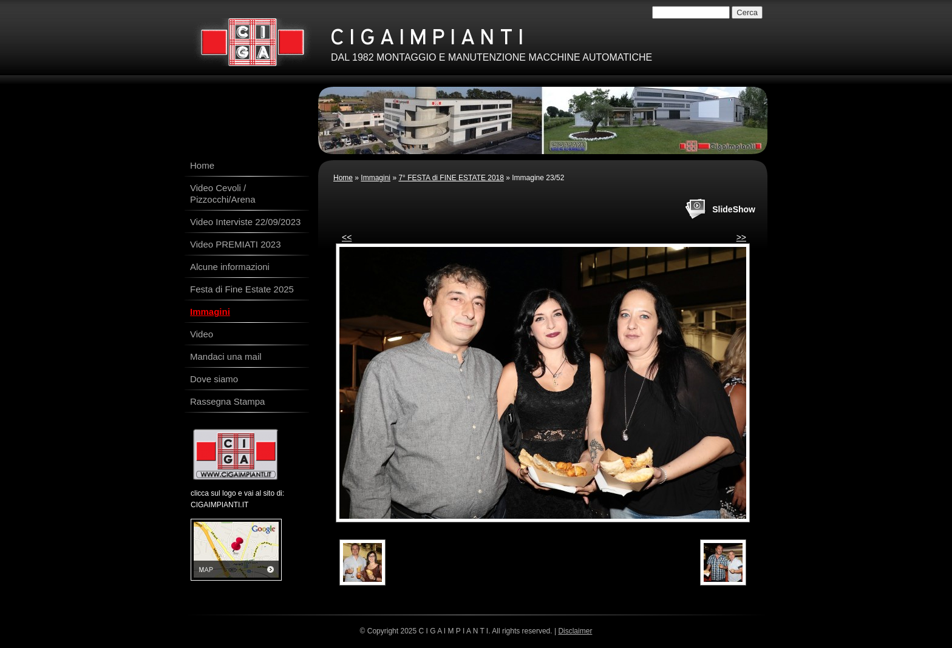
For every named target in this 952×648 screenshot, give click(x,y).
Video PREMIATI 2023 (235, 244)
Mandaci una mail (226, 356)
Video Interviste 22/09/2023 (245, 222)
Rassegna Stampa (227, 401)
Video (201, 334)
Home (343, 178)
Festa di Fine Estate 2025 (242, 289)
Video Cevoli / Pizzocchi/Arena (223, 193)
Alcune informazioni (230, 267)
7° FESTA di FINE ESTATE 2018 (451, 178)
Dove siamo (214, 379)
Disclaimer (575, 631)
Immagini (375, 178)
